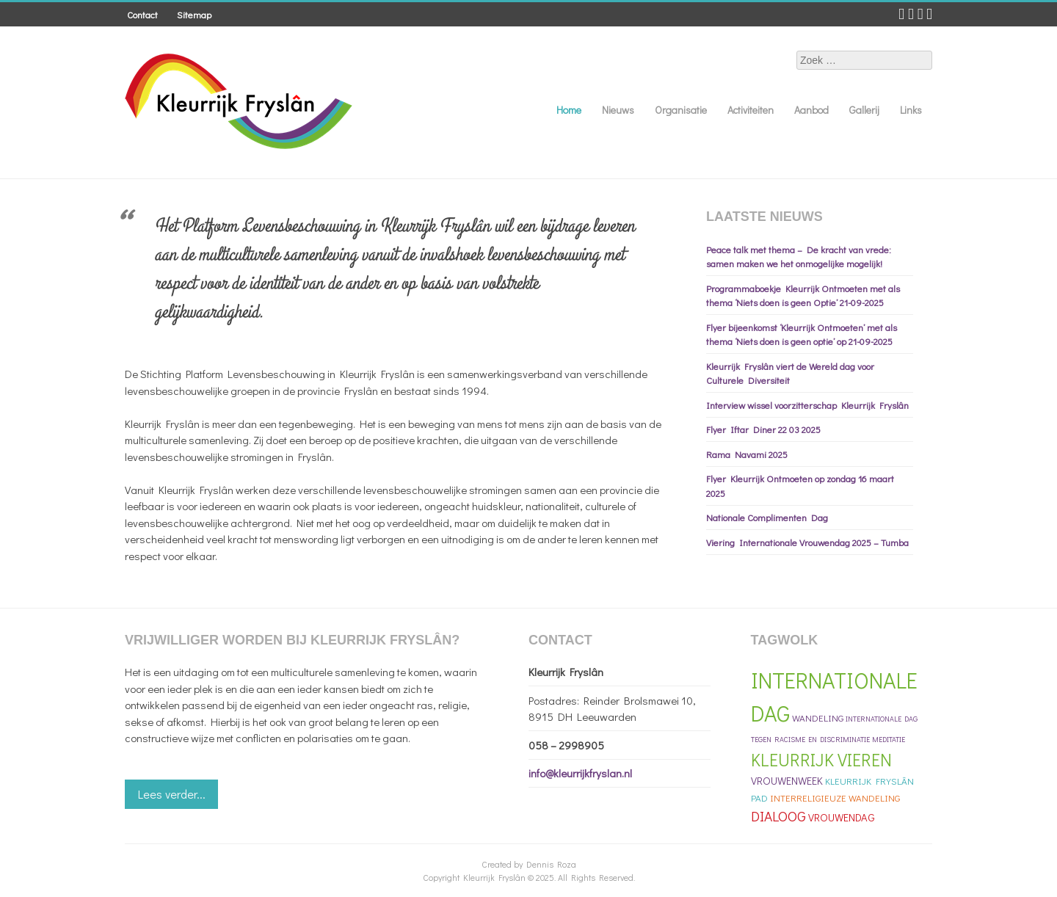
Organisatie (681, 110)
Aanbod (811, 110)
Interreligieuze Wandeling (835, 797)
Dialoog (778, 816)
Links (911, 110)
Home (568, 110)
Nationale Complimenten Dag (767, 517)
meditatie (888, 739)
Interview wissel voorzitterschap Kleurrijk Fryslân (807, 405)
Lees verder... (172, 794)
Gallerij (864, 110)
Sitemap (194, 14)
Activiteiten (750, 110)
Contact (142, 14)
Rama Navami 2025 (747, 454)
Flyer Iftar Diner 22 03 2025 (763, 429)
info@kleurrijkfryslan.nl (580, 773)
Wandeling (817, 717)
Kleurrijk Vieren (821, 759)
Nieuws (618, 110)
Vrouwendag (841, 817)
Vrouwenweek (787, 781)
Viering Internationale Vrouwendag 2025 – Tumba (807, 542)
